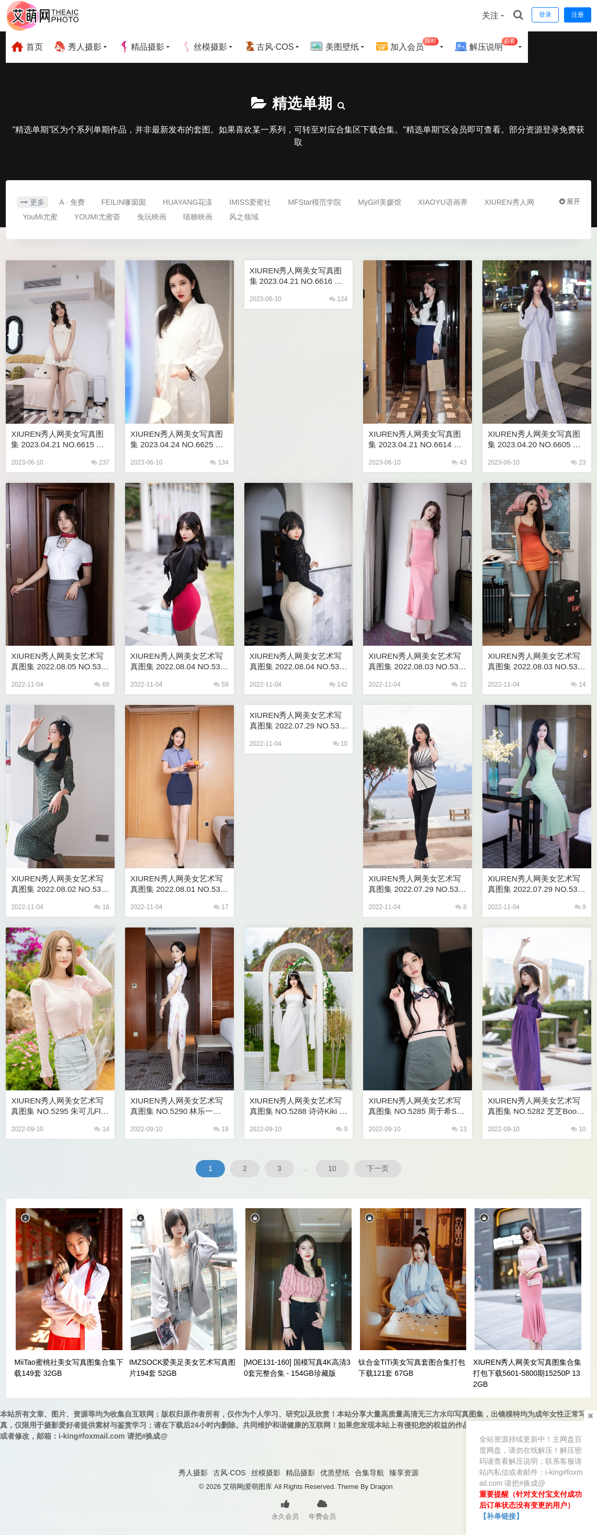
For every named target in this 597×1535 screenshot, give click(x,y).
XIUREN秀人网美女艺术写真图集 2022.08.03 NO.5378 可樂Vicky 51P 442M (535, 661)
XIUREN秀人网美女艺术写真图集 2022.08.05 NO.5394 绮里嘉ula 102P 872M (58, 661)
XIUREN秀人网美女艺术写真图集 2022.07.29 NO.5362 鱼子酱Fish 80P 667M (297, 721)
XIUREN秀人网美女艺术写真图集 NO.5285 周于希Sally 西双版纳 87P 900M (416, 1106)
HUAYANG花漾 (187, 202)
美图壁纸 (334, 46)
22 (459, 684)
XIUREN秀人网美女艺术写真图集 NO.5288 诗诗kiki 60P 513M (297, 1106)
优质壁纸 (335, 1472)
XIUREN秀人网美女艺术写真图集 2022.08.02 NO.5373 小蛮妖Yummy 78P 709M (58, 884)
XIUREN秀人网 (509, 202)
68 (101, 684)
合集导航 (369, 1472)
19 (221, 1129)
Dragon (381, 1486)
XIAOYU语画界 (443, 202)
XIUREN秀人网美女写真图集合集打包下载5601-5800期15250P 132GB (527, 1373)
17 (221, 907)
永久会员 (285, 1508)
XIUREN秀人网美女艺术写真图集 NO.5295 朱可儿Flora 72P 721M (59, 1106)
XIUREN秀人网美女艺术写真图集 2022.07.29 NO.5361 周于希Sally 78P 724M (415, 884)
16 (101, 907)
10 (340, 743)
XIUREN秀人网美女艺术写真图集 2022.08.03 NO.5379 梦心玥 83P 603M (415, 661)
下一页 (378, 1168)
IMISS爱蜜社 (250, 202)
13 (459, 1129)
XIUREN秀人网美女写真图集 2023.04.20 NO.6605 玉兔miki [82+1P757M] (534, 439)
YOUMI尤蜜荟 (97, 217)
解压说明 (486, 45)
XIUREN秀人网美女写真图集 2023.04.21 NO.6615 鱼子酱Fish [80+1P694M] (57, 439)
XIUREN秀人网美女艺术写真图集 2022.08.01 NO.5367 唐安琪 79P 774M (177, 884)
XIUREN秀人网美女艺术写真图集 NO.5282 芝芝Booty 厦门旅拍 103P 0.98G (535, 1106)
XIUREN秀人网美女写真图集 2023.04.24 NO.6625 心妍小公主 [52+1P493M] (176, 439)
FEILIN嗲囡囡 (124, 202)
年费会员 (322, 1508)
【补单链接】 (501, 1516)
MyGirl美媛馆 (379, 202)
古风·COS (269, 46)
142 (338, 684)
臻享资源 (404, 1472)
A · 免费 (71, 202)
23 (578, 462)
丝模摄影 (204, 46)
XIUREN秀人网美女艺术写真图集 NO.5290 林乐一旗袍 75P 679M (176, 1106)
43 (459, 462)
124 (338, 299)
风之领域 (243, 217)
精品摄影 (141, 46)
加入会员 (407, 45)
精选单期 (302, 103)
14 (578, 684)
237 (100, 462)
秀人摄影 (77, 46)
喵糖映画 (197, 217)
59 (221, 684)
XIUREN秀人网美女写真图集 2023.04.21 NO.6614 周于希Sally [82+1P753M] (414, 439)
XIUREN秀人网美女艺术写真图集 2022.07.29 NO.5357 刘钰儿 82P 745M (535, 884)
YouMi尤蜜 (39, 217)
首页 (26, 46)
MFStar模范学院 (314, 202)
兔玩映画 (151, 217)
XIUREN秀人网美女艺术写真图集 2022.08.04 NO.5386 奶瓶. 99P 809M (297, 661)
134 (219, 462)
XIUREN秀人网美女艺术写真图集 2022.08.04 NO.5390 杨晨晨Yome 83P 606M (177, 661)
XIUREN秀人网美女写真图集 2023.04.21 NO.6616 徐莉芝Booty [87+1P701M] (296, 276)
